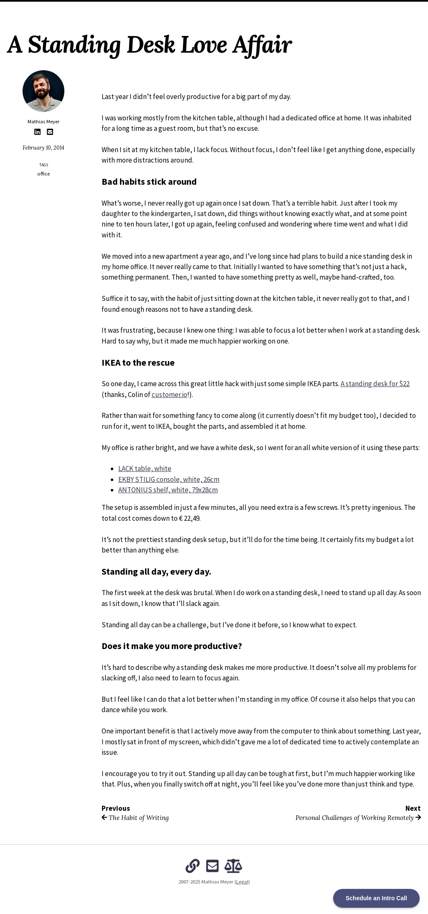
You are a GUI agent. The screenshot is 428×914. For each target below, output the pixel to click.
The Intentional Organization (240, 10)
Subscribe (299, 10)
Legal (242, 881)
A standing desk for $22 (375, 383)
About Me (151, 10)
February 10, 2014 (43, 147)
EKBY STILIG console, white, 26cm (168, 479)
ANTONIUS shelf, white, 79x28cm (168, 489)
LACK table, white (144, 468)
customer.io (169, 394)
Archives (183, 10)
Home (124, 10)
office (43, 174)
